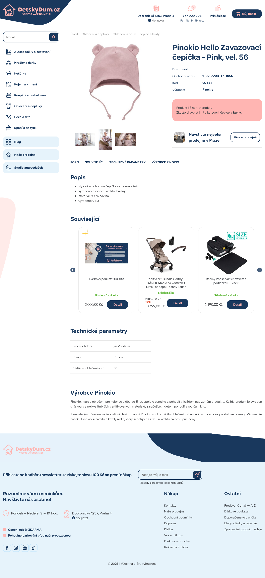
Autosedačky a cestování (32, 51)
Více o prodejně (245, 137)
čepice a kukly (150, 34)
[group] (106, 270)
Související (94, 162)
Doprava (170, 523)
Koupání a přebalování (30, 95)
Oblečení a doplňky (28, 106)
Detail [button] (117, 304)
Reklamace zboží (176, 547)
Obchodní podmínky (178, 517)
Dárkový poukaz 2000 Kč (106, 279)
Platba (168, 529)
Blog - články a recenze (240, 523)
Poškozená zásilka (177, 541)
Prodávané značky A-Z (240, 505)
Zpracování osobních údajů (243, 529)
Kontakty (170, 505)
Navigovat (158, 20)
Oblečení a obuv (124, 34)
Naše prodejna (25, 154)
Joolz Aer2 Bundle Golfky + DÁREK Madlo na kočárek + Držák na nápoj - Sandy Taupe (166, 282)
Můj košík (249, 13)
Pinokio (207, 89)
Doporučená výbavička (240, 517)
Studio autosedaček (28, 167)
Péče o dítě (22, 117)
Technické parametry (127, 162)
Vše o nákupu (173, 535)
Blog (17, 142)
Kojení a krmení (25, 84)
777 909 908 (192, 15)
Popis (74, 162)
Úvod (74, 34)
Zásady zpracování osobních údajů (161, 483)
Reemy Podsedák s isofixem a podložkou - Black (226, 280)
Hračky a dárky (25, 62)
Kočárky (20, 73)
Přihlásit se (218, 15)
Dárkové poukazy (236, 511)
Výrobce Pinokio (165, 162)
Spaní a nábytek (26, 127)
